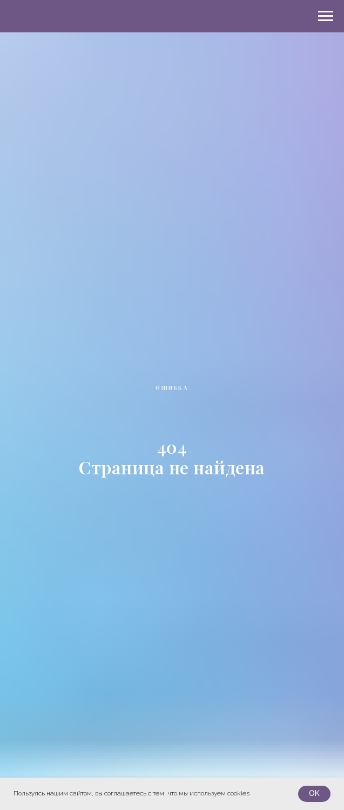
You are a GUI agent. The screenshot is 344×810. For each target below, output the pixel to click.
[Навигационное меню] (325, 16)
